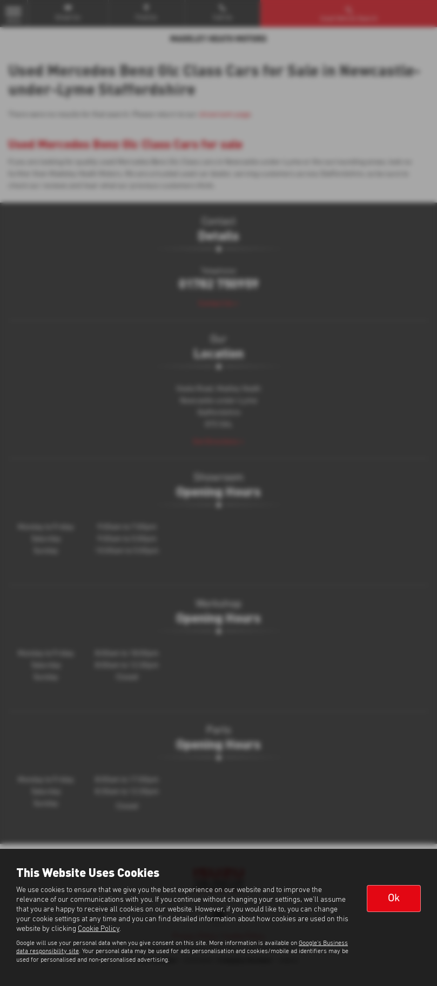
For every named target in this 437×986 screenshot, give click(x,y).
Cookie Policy (98, 929)
